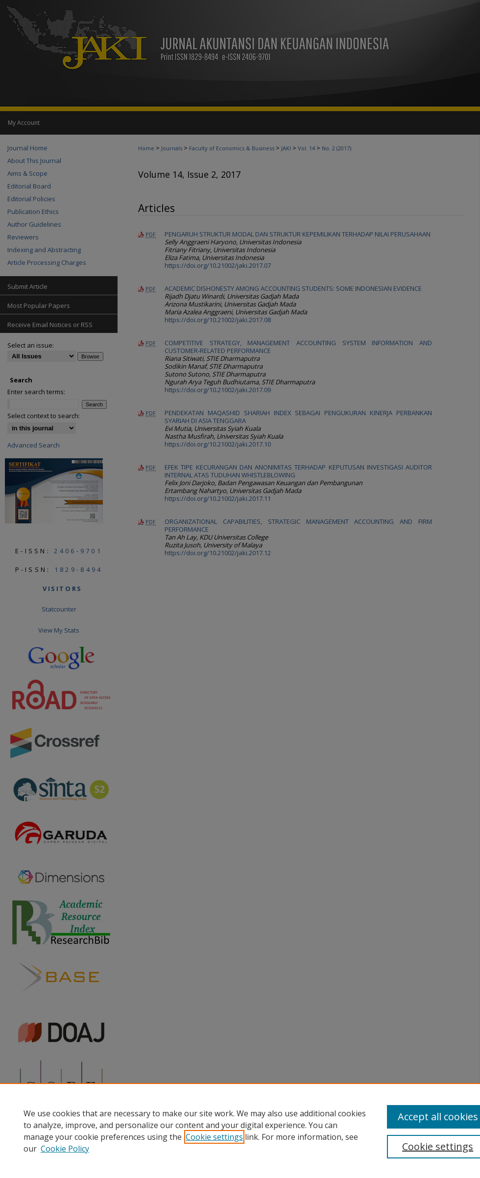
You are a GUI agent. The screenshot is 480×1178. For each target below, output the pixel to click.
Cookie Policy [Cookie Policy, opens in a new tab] (65, 1148)
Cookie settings (214, 1136)
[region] (240, 1130)
